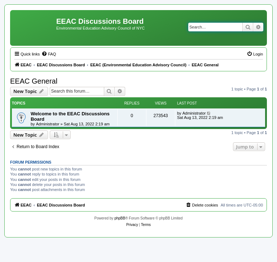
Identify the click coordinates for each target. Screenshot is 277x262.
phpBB (119, 218)
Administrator (48, 124)
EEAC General (33, 81)
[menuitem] (48, 54)
